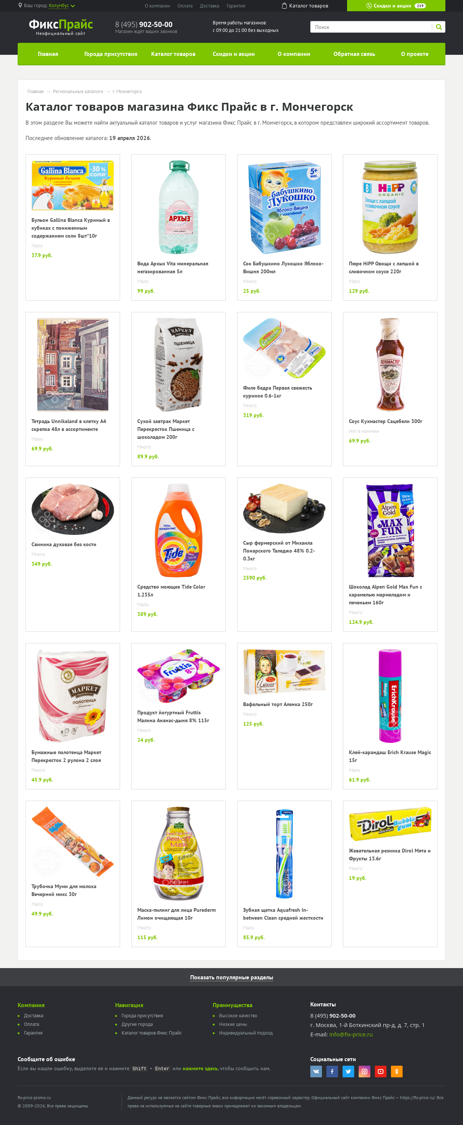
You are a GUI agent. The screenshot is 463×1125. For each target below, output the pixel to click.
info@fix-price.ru (351, 1034)
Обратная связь (354, 53)
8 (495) (144, 24)
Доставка (209, 6)
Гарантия (236, 6)
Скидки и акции (396, 5)
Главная (48, 53)
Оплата (184, 6)
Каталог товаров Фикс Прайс (152, 1033)
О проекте (414, 53)
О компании (157, 6)
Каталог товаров (173, 53)
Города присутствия (110, 53)
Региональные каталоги (78, 91)
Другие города (137, 1024)
